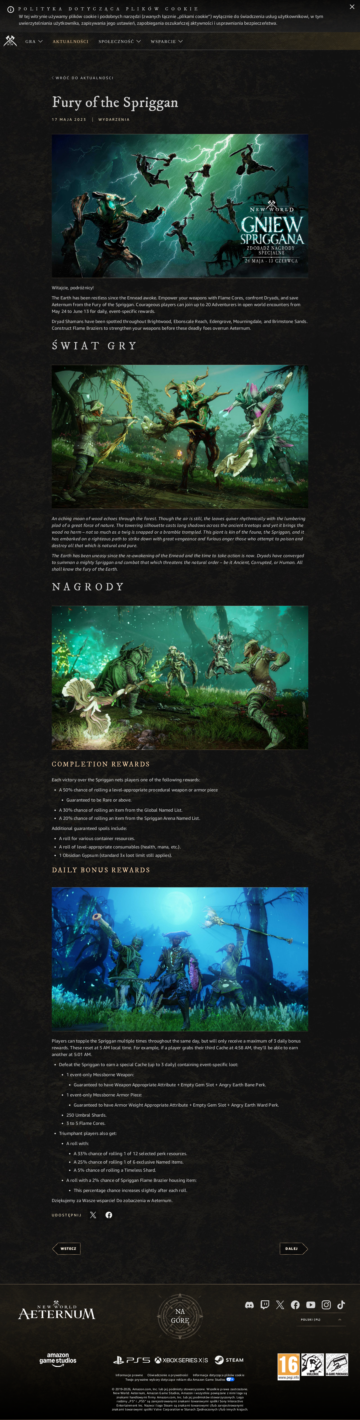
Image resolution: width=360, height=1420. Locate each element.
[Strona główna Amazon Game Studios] (58, 1360)
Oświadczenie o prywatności (167, 1375)
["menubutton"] (34, 41)
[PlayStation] (131, 1360)
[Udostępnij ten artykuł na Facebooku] (108, 1215)
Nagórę (180, 1316)
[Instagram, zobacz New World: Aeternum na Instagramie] (326, 1304)
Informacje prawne (129, 1375)
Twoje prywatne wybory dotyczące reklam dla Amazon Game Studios (180, 1379)
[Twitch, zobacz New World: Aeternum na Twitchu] (264, 1304)
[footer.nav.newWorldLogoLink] (56, 1310)
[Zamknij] (352, 7)
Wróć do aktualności (85, 78)
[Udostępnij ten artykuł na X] (93, 1215)
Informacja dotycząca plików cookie (218, 1375)
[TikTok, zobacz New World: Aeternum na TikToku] (341, 1304)
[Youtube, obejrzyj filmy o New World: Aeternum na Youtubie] (310, 1304)
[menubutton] (321, 1319)
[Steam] (229, 1360)
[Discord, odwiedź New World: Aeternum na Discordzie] (249, 1305)
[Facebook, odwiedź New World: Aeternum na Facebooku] (295, 1304)
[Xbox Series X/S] (181, 1360)
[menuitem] (34, 41)
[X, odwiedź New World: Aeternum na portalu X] (280, 1305)
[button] (180, 206)
